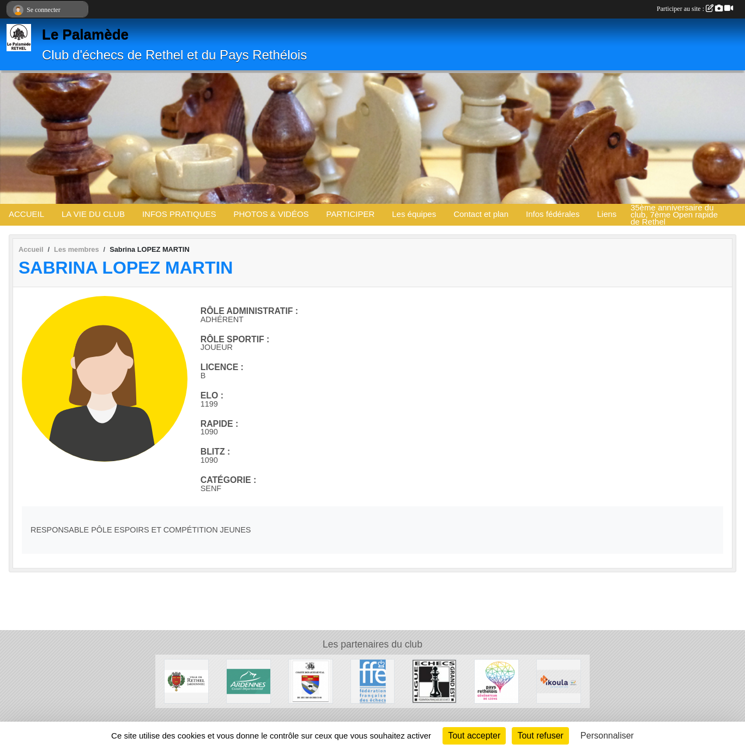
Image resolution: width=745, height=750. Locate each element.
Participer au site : (695, 9)
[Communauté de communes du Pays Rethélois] (496, 680)
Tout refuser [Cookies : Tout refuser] (540, 735)
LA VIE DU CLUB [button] (93, 214)
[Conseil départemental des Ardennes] (248, 680)
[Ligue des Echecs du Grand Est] (434, 680)
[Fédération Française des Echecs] (372, 680)
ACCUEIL (26, 214)
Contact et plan (480, 214)
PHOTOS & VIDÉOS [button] (271, 214)
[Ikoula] (558, 680)
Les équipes (414, 214)
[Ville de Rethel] (186, 680)
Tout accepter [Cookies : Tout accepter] (474, 735)
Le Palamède (85, 34)
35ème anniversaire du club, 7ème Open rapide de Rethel (674, 215)
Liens (606, 214)
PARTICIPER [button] (350, 214)
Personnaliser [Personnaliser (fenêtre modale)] (607, 735)
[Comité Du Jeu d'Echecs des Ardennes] (310, 680)
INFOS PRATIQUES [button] (179, 214)
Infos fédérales (552, 214)
